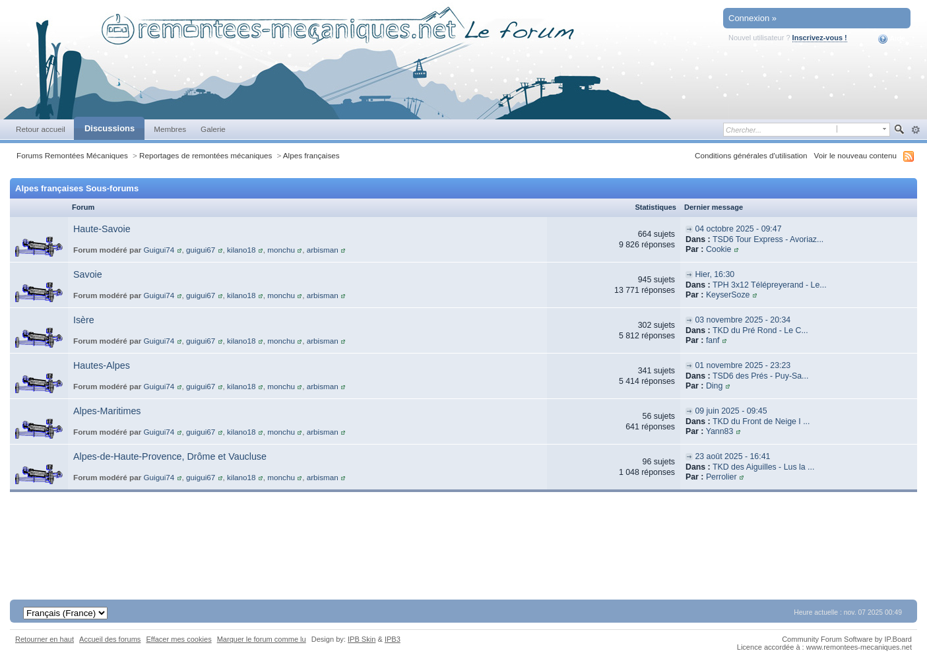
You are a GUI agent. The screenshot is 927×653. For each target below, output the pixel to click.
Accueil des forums (110, 639)
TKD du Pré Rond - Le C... (760, 330)
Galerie (213, 129)
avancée (915, 130)
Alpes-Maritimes (107, 411)
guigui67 (200, 249)
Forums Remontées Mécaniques (72, 155)
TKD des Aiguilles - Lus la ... (763, 467)
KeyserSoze (728, 294)
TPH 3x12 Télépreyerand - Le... (770, 285)
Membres (170, 129)
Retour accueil (40, 129)
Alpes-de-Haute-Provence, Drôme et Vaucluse (170, 456)
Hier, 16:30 (714, 274)
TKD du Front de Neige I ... (761, 421)
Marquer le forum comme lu (261, 639)
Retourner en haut (44, 639)
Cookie (718, 249)
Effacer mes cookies (178, 639)
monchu (281, 249)
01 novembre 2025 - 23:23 (742, 365)
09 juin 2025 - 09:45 (731, 411)
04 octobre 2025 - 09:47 (738, 228)
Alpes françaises (311, 155)
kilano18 (241, 249)
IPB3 (392, 639)
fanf (713, 340)
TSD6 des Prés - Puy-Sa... (760, 376)
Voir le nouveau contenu (855, 155)
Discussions (109, 128)
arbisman (322, 249)
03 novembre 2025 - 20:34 (742, 320)
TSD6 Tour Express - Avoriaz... (768, 239)
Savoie (87, 274)
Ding (714, 385)
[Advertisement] (464, 541)
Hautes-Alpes (101, 365)
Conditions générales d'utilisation (751, 155)
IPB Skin (361, 639)
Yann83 (720, 431)
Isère (83, 320)
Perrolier (721, 477)
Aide (892, 39)
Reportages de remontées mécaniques (205, 155)
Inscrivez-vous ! (819, 38)
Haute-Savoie (102, 229)
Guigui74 (159, 249)
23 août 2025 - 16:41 (732, 456)
